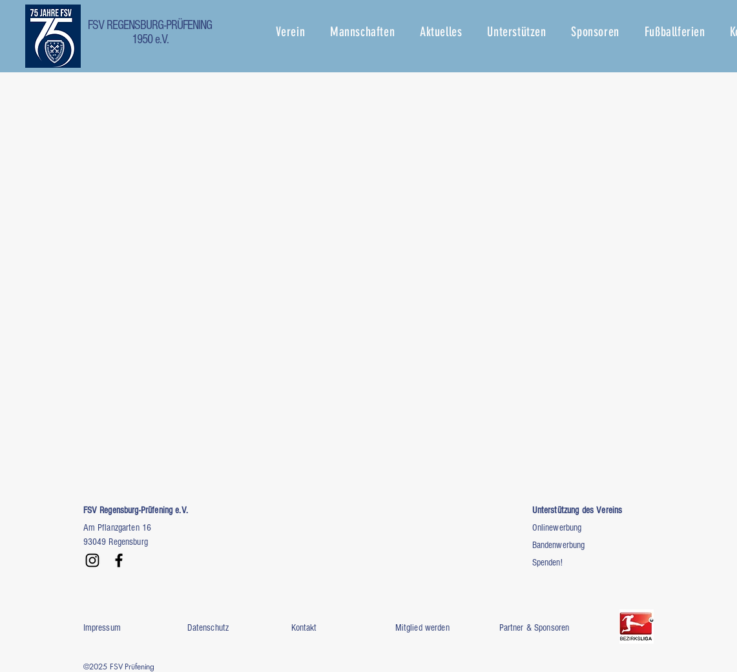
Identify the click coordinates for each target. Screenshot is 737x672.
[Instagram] (92, 560)
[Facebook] (119, 560)
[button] (303, 31)
